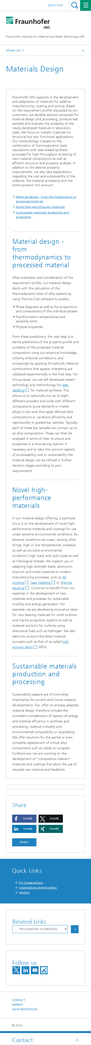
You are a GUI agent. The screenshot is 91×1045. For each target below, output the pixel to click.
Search (74, 5)
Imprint (17, 1004)
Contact (18, 1000)
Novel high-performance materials (40, 207)
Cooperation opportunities (38, 887)
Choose (75, 929)
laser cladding (41, 583)
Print (24, 842)
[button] (24, 819)
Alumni (24, 892)
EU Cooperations (31, 882)
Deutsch (55, 5)
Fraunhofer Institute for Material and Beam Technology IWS (45, 36)
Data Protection (24, 1009)
